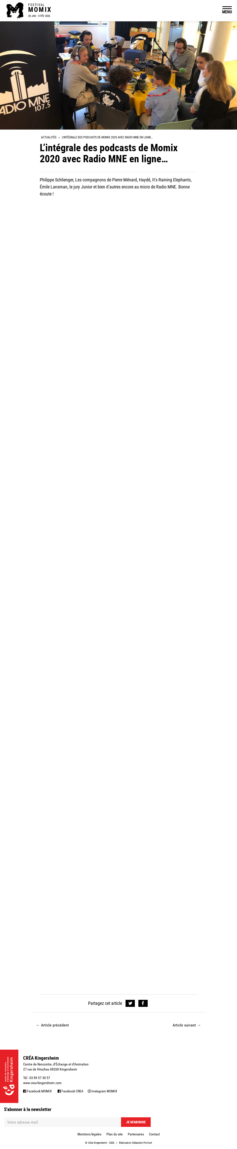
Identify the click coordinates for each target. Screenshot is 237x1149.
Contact (154, 1134)
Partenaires (136, 1134)
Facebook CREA (70, 1091)
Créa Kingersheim (97, 1142)
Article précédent (52, 1025)
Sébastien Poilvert (142, 1142)
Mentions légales (89, 1134)
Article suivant (187, 1025)
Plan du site (114, 1134)
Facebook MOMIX (37, 1091)
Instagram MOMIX (102, 1091)
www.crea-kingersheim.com (42, 1083)
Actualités (48, 137)
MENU (227, 12)
